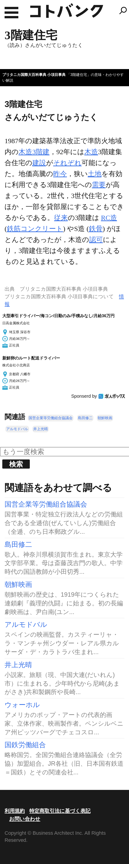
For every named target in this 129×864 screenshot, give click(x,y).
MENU (11, 12)
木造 (91, 152)
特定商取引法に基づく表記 (60, 811)
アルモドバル (17, 429)
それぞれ (67, 162)
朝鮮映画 (105, 418)
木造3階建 (34, 152)
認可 (96, 239)
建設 (39, 162)
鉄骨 (96, 228)
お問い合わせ (24, 819)
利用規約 (15, 811)
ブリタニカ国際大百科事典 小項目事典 (34, 75)
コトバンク (66, 10)
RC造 (109, 217)
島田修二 (85, 418)
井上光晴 (40, 429)
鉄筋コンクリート (35, 228)
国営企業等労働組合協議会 (51, 418)
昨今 (60, 173)
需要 (99, 184)
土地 (95, 173)
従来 (61, 217)
